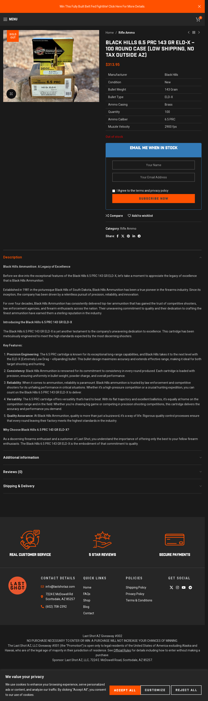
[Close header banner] (199, 6)
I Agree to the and (140, 190)
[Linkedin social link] (133, 236)
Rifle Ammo (127, 32)
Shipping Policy (136, 587)
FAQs (86, 594)
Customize (114, 689)
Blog (86, 606)
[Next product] (199, 32)
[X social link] (123, 236)
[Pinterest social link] (128, 236)
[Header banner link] (102, 6)
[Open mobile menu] (10, 19)
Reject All (149, 689)
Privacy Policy (135, 594)
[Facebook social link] (117, 236)
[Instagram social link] (177, 587)
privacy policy (159, 190)
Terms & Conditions (139, 600)
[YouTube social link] (183, 587)
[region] (104, 685)
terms (140, 190)
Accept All (185, 689)
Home (110, 32)
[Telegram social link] (139, 236)
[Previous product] (188, 32)
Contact (88, 613)
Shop (86, 600)
